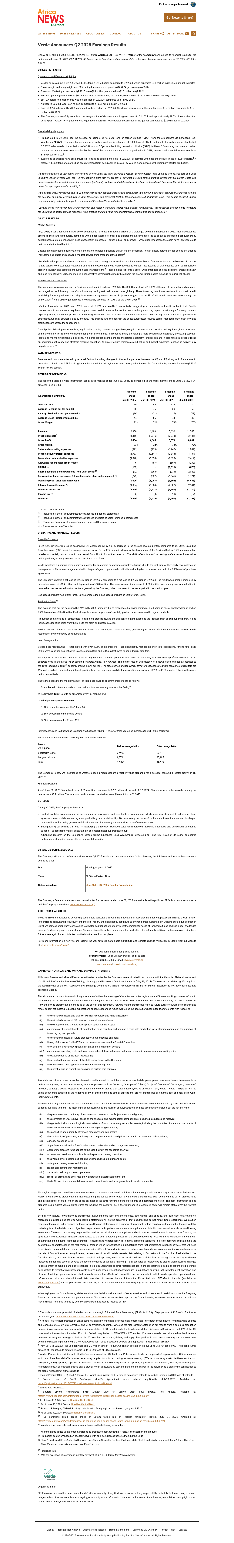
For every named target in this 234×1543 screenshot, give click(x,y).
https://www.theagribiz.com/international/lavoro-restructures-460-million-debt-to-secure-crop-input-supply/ (94, 1396)
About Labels (95, 33)
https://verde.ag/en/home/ (55, 945)
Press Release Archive (68, 1529)
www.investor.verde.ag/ (82, 904)
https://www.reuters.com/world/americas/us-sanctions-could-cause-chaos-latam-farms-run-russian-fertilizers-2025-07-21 (101, 1421)
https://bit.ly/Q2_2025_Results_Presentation (109, 885)
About (50, 1529)
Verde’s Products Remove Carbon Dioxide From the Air (84, 1316)
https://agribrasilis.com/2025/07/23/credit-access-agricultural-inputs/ (75, 1383)
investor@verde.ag (133, 960)
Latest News (47, 33)
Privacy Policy (168, 1529)
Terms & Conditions (119, 1529)
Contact (116, 33)
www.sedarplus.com (48, 1282)
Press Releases (70, 33)
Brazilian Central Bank (82, 1400)
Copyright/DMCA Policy (145, 1529)
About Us (134, 33)
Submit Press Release (94, 1529)
